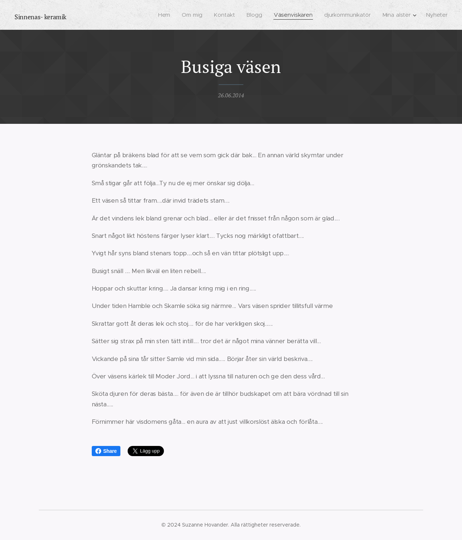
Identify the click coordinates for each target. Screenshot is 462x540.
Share (106, 451)
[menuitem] (167, 15)
